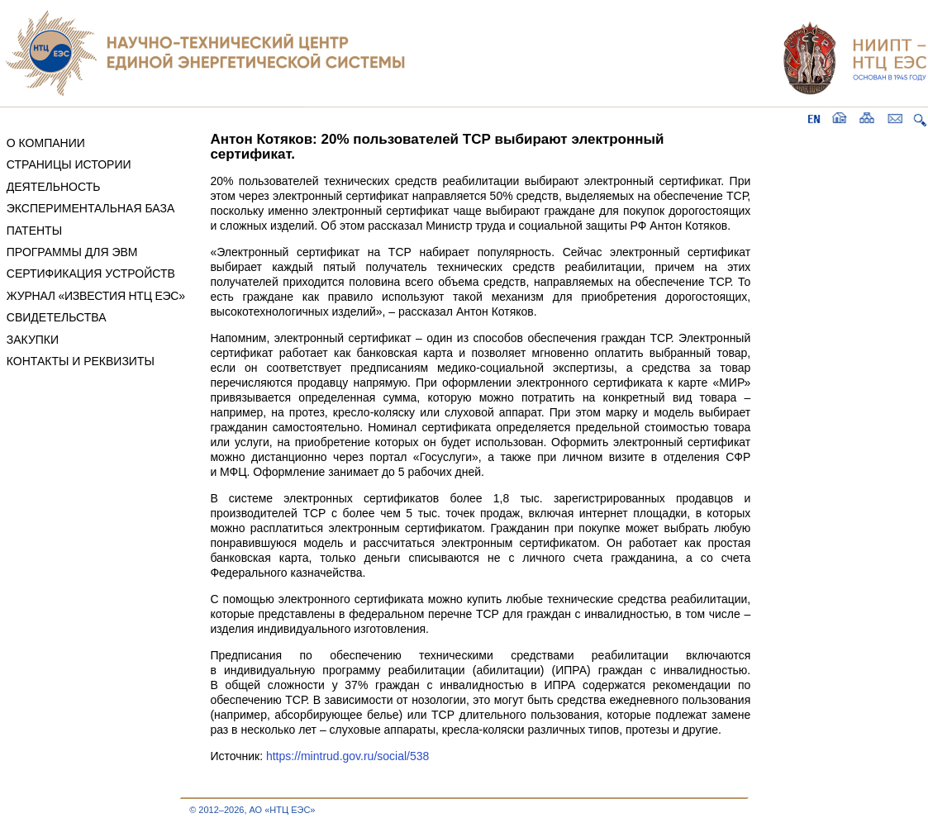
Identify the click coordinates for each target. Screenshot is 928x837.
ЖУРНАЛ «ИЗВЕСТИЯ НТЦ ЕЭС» (96, 295)
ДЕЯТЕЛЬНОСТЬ (54, 186)
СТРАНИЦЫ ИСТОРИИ (69, 164)
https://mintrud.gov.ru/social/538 (347, 756)
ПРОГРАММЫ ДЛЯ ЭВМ (72, 252)
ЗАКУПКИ (33, 339)
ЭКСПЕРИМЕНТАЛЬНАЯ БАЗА (91, 208)
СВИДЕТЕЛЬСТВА (57, 317)
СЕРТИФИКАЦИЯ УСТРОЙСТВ (91, 273)
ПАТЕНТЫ (34, 230)
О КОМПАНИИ (46, 143)
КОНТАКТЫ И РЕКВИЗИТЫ (81, 361)
